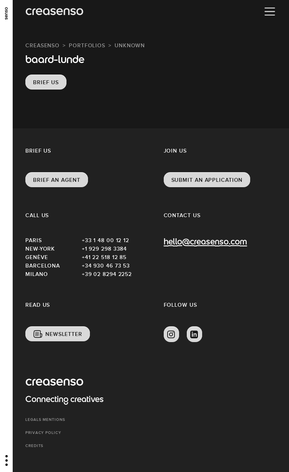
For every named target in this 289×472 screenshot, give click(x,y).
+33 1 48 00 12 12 (105, 240)
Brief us (46, 82)
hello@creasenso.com (205, 242)
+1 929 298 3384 (104, 248)
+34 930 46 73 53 (106, 265)
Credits (34, 446)
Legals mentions (45, 419)
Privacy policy (43, 432)
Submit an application (207, 180)
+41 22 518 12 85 (104, 257)
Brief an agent (56, 180)
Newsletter (63, 334)
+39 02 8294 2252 (107, 274)
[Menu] (270, 11)
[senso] (6, 13)
